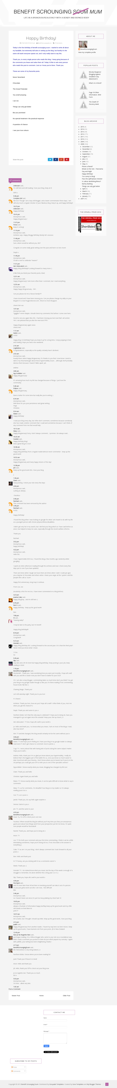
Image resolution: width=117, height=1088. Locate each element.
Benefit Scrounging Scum (29, 1084)
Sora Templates (78, 1084)
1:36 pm (16, 478)
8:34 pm (16, 633)
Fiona (15, 225)
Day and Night (87, 171)
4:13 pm (16, 922)
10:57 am (16, 914)
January (85, 196)
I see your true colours (21, 130)
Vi (14, 618)
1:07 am (16, 309)
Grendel (16, 643)
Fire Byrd (16, 883)
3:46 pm (16, 893)
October (85, 152)
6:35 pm (16, 603)
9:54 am (16, 411)
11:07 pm (16, 222)
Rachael (16, 501)
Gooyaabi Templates (56, 1084)
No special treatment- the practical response (28, 118)
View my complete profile (87, 52)
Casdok (15, 439)
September (86, 154)
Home (41, 996)
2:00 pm (16, 486)
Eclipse (15, 388)
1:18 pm (16, 669)
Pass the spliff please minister (92, 179)
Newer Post (16, 996)
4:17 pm (16, 945)
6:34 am (16, 399)
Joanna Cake (17, 597)
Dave (15, 480)
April (84, 189)
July (83, 159)
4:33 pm (16, 812)
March (84, 191)
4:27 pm (16, 595)
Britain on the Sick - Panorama (92, 169)
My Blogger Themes (94, 1084)
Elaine (15, 414)
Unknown (16, 186)
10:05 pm (16, 901)
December (86, 147)
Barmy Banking (87, 184)
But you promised (19, 112)
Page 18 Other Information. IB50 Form (95, 94)
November (86, 149)
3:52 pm (16, 542)
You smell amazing (19, 95)
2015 (82, 127)
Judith (15, 924)
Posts (14, 1067)
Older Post (66, 996)
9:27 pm (16, 641)
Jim (14, 468)
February (85, 194)
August (85, 157)
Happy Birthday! (87, 174)
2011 (82, 137)
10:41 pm (16, 214)
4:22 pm (16, 550)
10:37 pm (16, 206)
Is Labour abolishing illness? (91, 181)
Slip (14, 660)
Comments (15, 1071)
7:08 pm (16, 616)
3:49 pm (16, 506)
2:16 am (16, 346)
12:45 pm (16, 932)
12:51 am (16, 276)
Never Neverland (19, 77)
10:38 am (16, 447)
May (84, 164)
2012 (82, 134)
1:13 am (16, 331)
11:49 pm (16, 256)
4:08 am (16, 371)
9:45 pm (16, 658)
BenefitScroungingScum (21, 671)
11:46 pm (16, 238)
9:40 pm (16, 196)
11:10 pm (16, 230)
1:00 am (16, 987)
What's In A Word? (95, 83)
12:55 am (16, 284)
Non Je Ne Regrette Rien (21, 935)
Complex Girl (17, 198)
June (84, 161)
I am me (16, 101)
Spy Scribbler (17, 373)
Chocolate (16, 83)
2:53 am (16, 354)
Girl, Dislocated (18, 266)
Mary (15, 431)
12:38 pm (16, 465)
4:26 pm (16, 737)
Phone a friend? (87, 166)
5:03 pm (16, 979)
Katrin (15, 333)
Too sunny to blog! (88, 176)
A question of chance (20, 124)
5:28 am (16, 386)
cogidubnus (17, 348)
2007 (82, 199)
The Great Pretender (20, 89)
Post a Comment (14, 989)
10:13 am (16, 429)
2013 (82, 132)
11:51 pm (16, 264)
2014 (82, 129)
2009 (82, 142)
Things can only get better (22, 107)
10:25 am (16, 437)
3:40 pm (16, 499)
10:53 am (16, 457)
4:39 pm (16, 881)
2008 (82, 144)
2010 (82, 139)
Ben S (15, 605)
